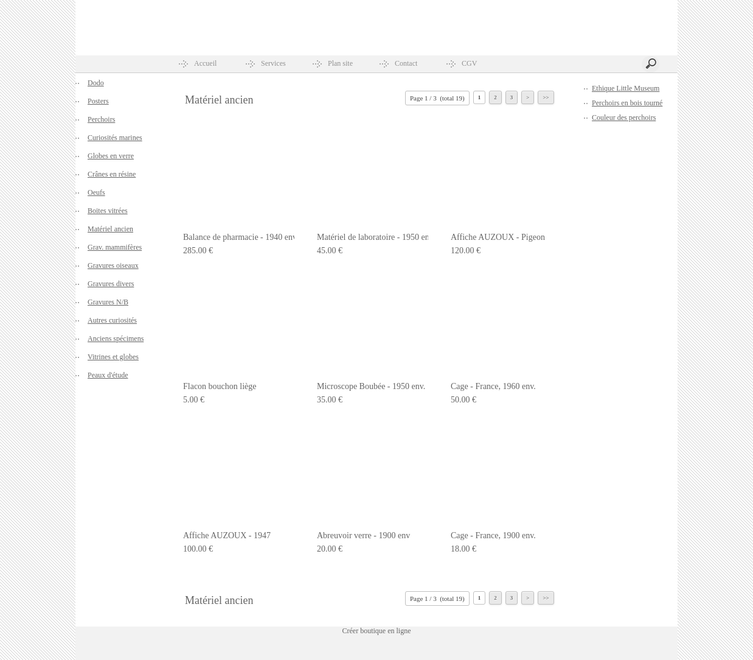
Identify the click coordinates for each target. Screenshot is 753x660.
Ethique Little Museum (625, 88)
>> (546, 97)
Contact (406, 63)
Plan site (340, 63)
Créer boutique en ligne (376, 631)
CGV (469, 63)
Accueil (205, 63)
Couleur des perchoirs (624, 117)
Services (273, 63)
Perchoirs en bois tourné (627, 103)
